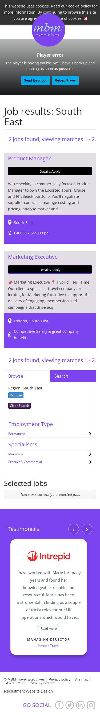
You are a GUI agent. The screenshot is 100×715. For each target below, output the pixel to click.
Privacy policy (59, 679)
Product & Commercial (25, 461)
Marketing (15, 454)
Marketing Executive (33, 256)
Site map (81, 679)
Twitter (70, 705)
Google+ (91, 705)
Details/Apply (50, 171)
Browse (15, 376)
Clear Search (19, 405)
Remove (16, 395)
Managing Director (48, 639)
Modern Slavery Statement (39, 683)
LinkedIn (80, 705)
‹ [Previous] (74, 529)
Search (61, 376)
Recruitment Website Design (28, 691)
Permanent (16, 433)
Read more (49, 628)
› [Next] (87, 529)
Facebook (59, 705)
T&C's (9, 683)
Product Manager (29, 158)
